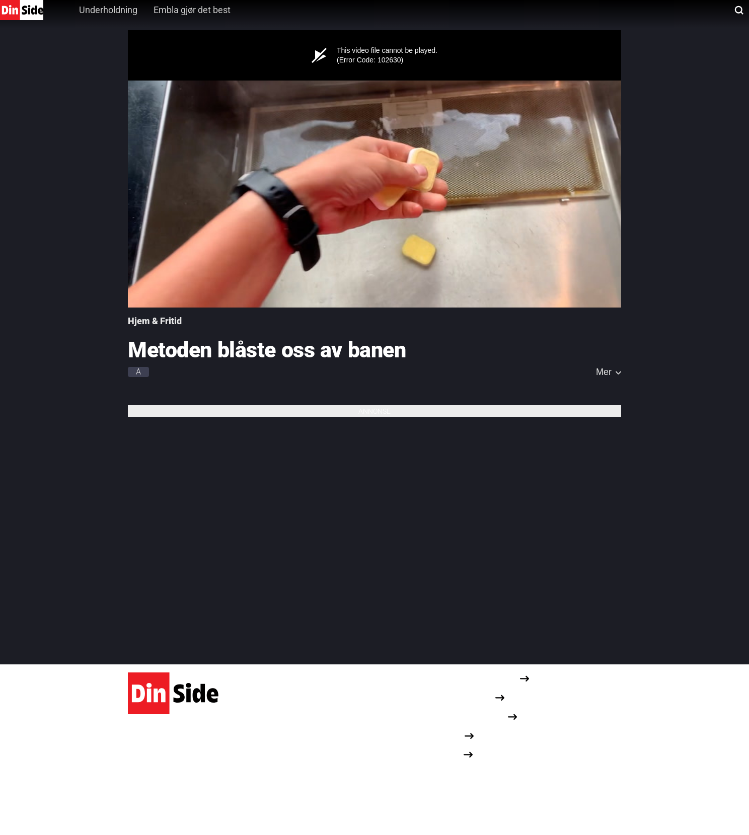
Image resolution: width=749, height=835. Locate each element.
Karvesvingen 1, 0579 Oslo (175, 778)
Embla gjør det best (192, 10)
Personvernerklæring (454, 697)
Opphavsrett (438, 754)
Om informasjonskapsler (460, 716)
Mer (604, 371)
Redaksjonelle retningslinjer (466, 678)
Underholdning (108, 10)
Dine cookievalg (444, 773)
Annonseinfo (439, 735)
